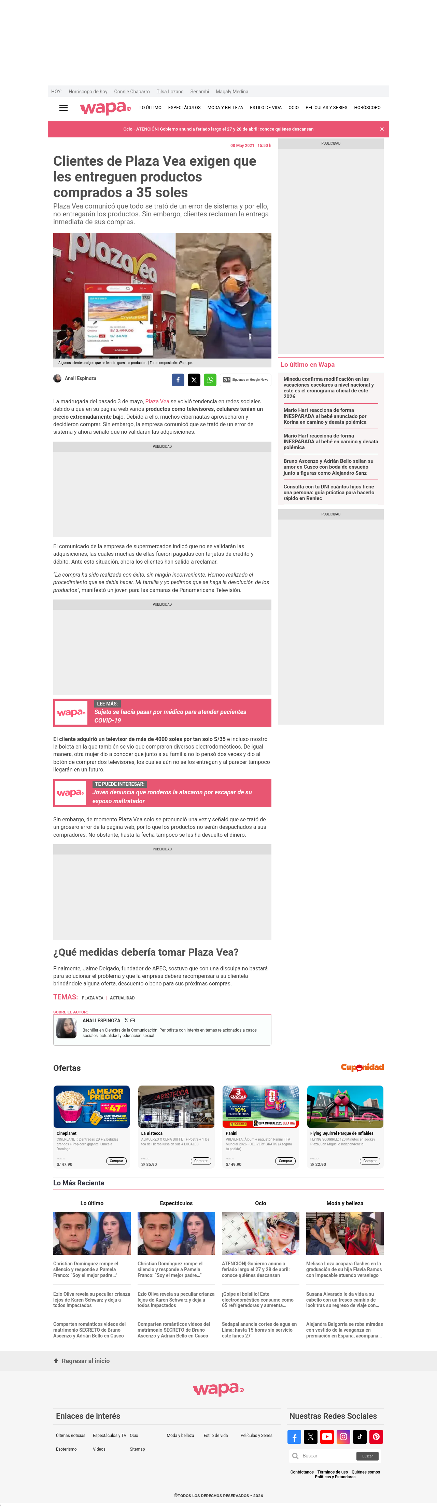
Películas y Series (256, 1435)
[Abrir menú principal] (63, 108)
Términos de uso (333, 1472)
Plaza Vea (157, 401)
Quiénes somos (366, 1472)
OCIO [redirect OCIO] (293, 107)
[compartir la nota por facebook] (178, 380)
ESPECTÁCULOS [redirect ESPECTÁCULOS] (184, 107)
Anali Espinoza (80, 378)
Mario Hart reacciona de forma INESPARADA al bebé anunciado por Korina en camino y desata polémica (325, 416)
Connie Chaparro (132, 91)
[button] (382, 129)
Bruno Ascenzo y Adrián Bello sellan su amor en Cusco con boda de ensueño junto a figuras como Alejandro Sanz (328, 467)
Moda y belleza (180, 1435)
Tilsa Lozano (170, 91)
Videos (99, 1449)
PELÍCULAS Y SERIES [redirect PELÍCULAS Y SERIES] (326, 107)
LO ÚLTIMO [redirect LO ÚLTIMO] (150, 107)
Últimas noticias (70, 1435)
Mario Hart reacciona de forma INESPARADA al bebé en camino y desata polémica (331, 442)
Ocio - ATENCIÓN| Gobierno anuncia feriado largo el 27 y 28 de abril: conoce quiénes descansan (218, 129)
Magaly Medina (232, 91)
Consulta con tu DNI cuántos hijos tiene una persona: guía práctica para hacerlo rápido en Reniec (329, 493)
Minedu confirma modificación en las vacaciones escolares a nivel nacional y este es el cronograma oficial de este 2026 (329, 388)
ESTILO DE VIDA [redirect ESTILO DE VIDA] (266, 107)
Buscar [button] (367, 1456)
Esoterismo (66, 1449)
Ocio (134, 1435)
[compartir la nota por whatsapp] (210, 380)
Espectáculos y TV (109, 1435)
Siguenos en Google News (245, 380)
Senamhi (200, 91)
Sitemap (137, 1449)
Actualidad (122, 998)
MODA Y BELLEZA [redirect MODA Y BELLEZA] (225, 107)
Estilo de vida (216, 1435)
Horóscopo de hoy (88, 91)
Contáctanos (302, 1472)
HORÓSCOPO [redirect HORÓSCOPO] (367, 107)
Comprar (116, 1161)
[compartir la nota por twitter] (194, 380)
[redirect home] (105, 109)
